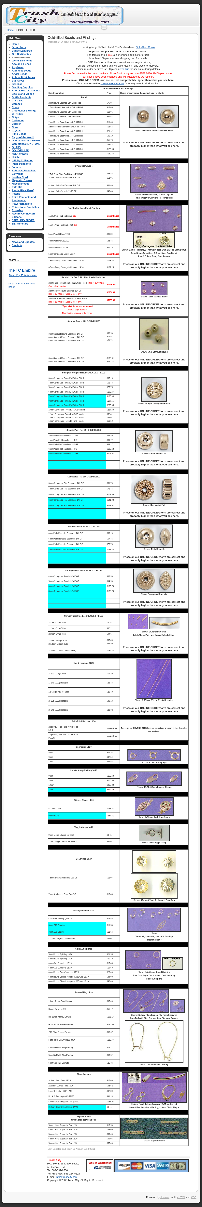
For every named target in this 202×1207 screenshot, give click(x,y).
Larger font (14, 283)
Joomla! (164, 1197)
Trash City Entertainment (23, 275)
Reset (11, 286)
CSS (193, 1197)
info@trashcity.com (67, 1176)
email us (124, 69)
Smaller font (28, 283)
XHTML (181, 1197)
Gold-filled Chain (145, 47)
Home (10, 30)
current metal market (112, 83)
